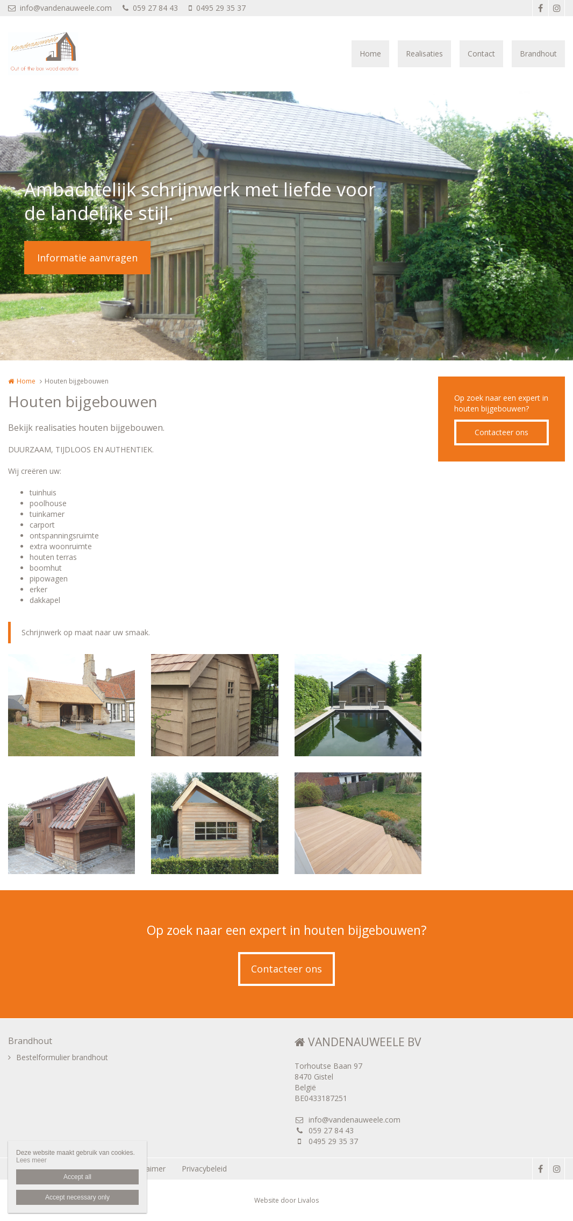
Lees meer (31, 1160)
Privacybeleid (204, 1168)
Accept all (77, 1177)
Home (370, 53)
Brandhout (538, 53)
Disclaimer (147, 1168)
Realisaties (424, 53)
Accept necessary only (77, 1197)
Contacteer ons (501, 432)
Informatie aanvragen (87, 257)
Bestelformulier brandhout (62, 1057)
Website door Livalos (286, 1200)
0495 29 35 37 (217, 8)
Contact (481, 53)
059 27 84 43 (150, 8)
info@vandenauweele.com (60, 8)
